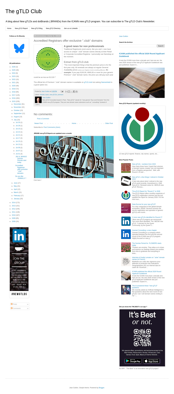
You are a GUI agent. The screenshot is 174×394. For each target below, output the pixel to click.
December (18, 104)
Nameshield (106, 82)
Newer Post (38, 123)
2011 (14, 212)
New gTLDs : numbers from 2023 (144, 164)
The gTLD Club (23, 11)
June (16, 183)
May (15, 186)
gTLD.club (88, 82)
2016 (14, 98)
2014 (14, 202)
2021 (14, 82)
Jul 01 (18, 154)
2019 (14, 89)
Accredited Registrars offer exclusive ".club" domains (21, 169)
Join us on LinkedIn (71, 28)
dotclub (42, 94)
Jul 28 (18, 126)
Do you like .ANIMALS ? (20, 177)
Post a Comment (43, 119)
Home (9, 28)
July (15, 120)
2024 (14, 73)
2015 (14, 101)
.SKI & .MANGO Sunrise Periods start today (21, 159)
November (18, 107)
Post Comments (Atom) (52, 127)
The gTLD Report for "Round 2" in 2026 (146, 191)
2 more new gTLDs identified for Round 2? (147, 217)
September (18, 113)
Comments (16, 308)
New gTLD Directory (53, 28)
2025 (14, 70)
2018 (14, 92)
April (15, 189)
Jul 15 (18, 141)
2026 (14, 67)
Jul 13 (18, 144)
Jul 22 (18, 132)
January (17, 199)
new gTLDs (53, 94)
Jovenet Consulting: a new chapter (144, 230)
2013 (14, 206)
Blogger (101, 388)
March (16, 192)
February (17, 196)
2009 (14, 218)
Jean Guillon (123, 36)
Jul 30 (18, 122)
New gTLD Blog (36, 28)
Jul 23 (18, 129)
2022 (14, 79)
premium (60, 94)
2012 (14, 209)
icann (47, 94)
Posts (14, 304)
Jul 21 (18, 135)
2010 (14, 215)
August (16, 117)
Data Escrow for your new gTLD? (144, 204)
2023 (14, 76)
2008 (14, 221)
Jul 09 (18, 148)
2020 (14, 86)
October (17, 110)
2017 (14, 95)
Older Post (109, 123)
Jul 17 (18, 138)
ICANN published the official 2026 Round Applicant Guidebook (146, 272)
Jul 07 (18, 151)
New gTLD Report (21, 28)
